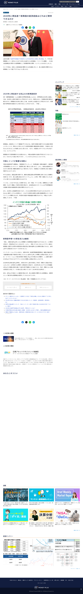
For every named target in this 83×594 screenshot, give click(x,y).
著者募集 (62, 580)
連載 (56, 4)
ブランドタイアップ (74, 4)
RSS (66, 580)
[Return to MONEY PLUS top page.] (11, 2)
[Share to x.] (26, 27)
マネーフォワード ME (42, 583)
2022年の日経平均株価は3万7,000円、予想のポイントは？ (20, 308)
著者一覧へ (76, 183)
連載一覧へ (76, 530)
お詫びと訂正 (70, 580)
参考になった (28, 287)
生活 (52, 6)
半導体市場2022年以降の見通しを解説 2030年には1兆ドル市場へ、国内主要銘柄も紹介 (28, 310)
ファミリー (76, 6)
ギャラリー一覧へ (75, 568)
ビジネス (57, 6)
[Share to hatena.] (34, 27)
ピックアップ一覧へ (74, 106)
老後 (62, 6)
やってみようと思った (12, 287)
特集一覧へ (76, 135)
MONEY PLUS (5, 9)
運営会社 (19, 580)
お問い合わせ (56, 580)
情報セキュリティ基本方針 (28, 580)
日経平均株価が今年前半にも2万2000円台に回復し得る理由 (27, 59)
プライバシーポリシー (38, 580)
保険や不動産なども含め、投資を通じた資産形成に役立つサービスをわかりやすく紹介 (27, 312)
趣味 (71, 6)
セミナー (65, 4)
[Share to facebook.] (23, 27)
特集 (59, 4)
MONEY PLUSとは (13, 580)
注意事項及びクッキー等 (48, 580)
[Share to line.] (30, 27)
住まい (67, 6)
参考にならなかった (44, 287)
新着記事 (51, 4)
